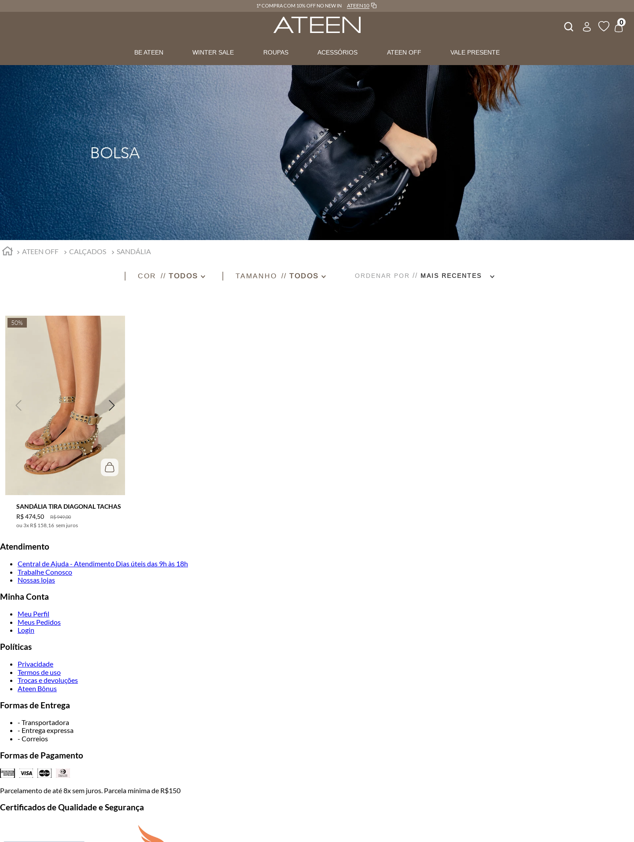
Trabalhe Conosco (45, 572)
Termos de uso (39, 672)
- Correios (33, 738)
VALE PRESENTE (475, 52)
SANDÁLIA (134, 251)
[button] (179, 276)
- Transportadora (43, 722)
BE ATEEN (148, 52)
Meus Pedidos (39, 622)
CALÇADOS (87, 251)
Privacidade (35, 664)
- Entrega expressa (46, 730)
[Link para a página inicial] (7, 252)
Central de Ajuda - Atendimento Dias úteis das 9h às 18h (103, 563)
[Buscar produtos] (568, 25)
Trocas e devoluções (48, 680)
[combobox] (568, 25)
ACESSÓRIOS (337, 52)
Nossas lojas (36, 580)
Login (26, 630)
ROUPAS (275, 52)
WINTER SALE (213, 52)
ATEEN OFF (404, 52)
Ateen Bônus (37, 688)
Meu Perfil (33, 613)
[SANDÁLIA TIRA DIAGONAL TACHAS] (65, 417)
